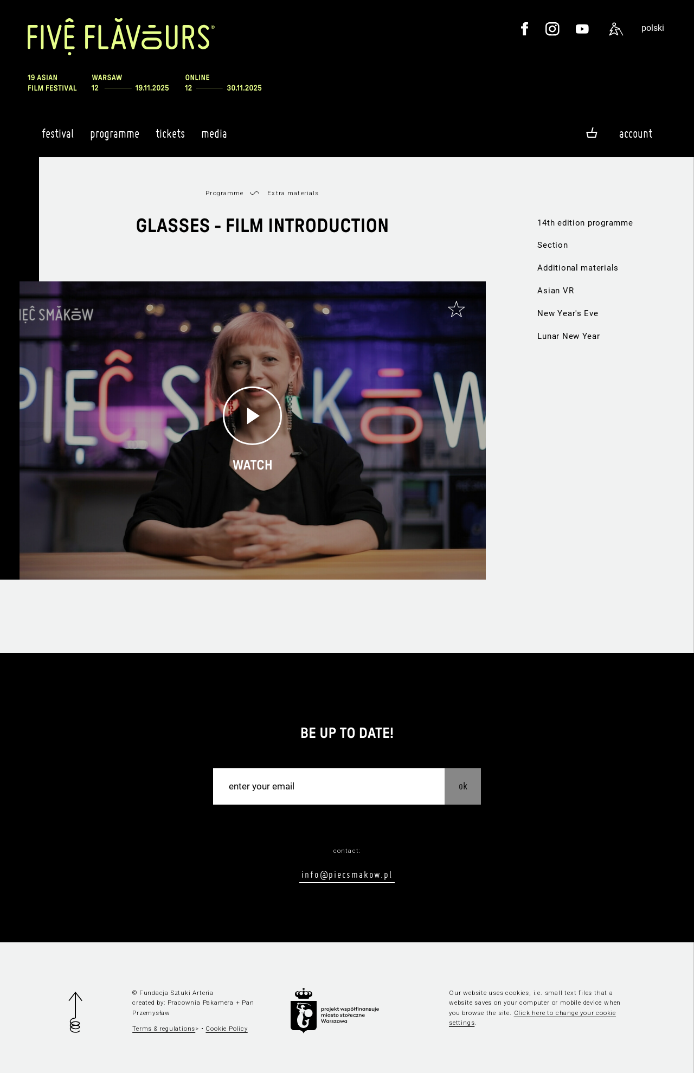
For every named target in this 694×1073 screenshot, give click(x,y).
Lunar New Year (568, 336)
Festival (58, 138)
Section (552, 245)
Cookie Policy (226, 1028)
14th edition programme (585, 223)
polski (652, 28)
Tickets (170, 138)
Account (635, 133)
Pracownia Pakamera (201, 1002)
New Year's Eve (567, 313)
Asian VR (555, 290)
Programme (114, 138)
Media (214, 138)
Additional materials (578, 268)
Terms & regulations (163, 1028)
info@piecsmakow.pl (346, 874)
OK (463, 786)
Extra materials (293, 193)
